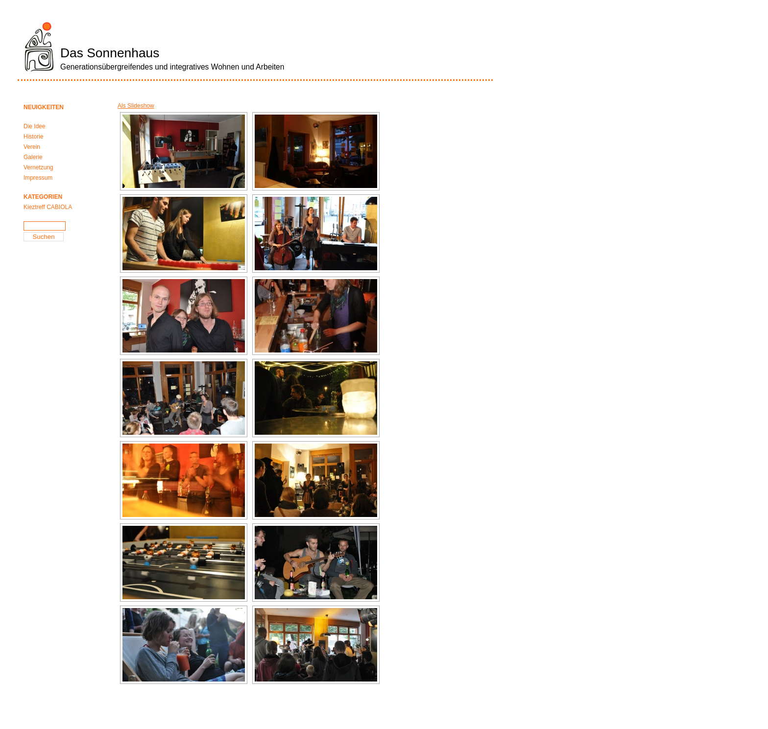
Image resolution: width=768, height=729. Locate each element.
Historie (34, 136)
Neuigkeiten (44, 107)
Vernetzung (38, 167)
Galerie (33, 157)
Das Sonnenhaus (109, 53)
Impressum (38, 177)
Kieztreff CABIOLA (48, 207)
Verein (32, 146)
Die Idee (35, 126)
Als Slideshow (136, 105)
